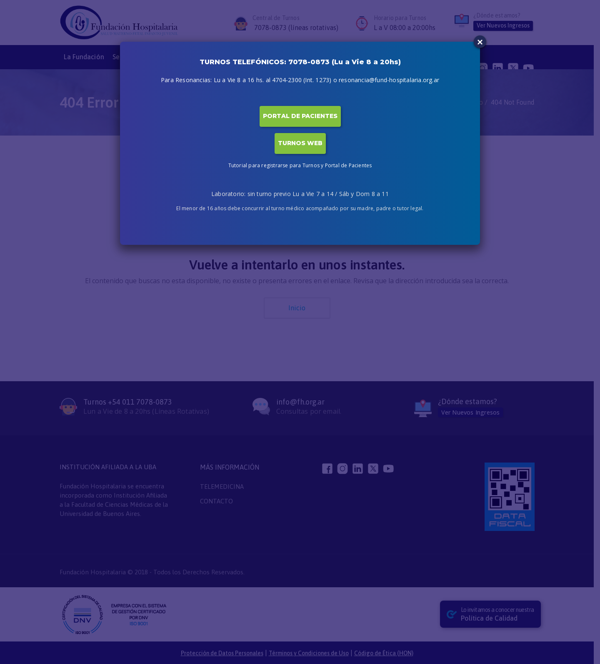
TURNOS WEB (300, 143)
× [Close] (480, 42)
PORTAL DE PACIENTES (300, 116)
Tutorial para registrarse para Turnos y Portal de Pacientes (300, 165)
